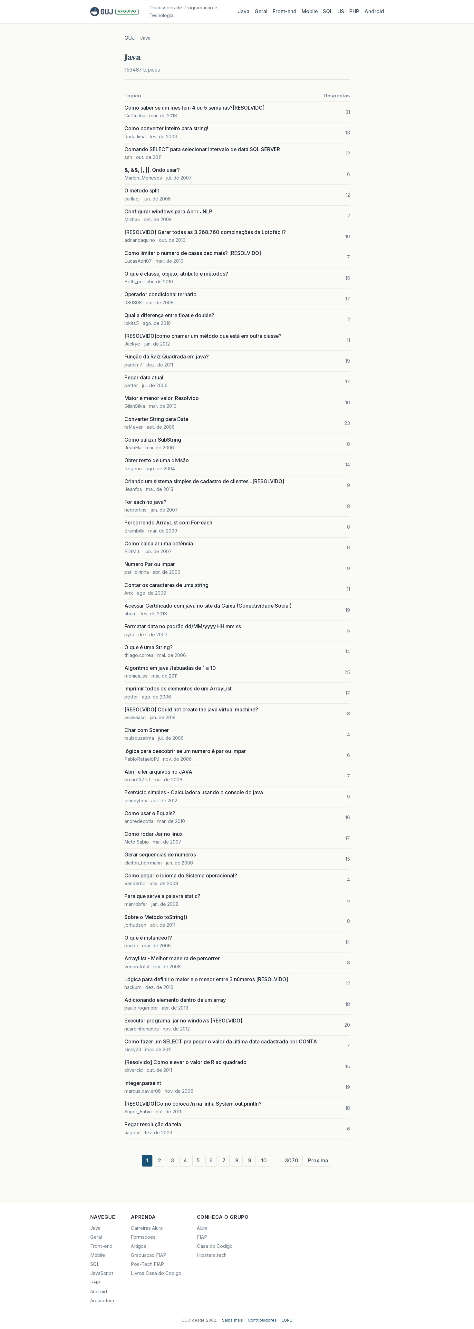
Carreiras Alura (147, 1228)
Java (243, 11)
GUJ (129, 38)
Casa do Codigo (215, 1246)
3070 (291, 1161)
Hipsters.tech (212, 1255)
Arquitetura (102, 1301)
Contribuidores (262, 1320)
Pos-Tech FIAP (147, 1264)
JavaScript (101, 1273)
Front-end (101, 1246)
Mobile (310, 11)
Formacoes (143, 1237)
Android (374, 11)
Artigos (138, 1246)
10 (264, 1161)
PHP (354, 11)
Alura (202, 1228)
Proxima (318, 1161)
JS (341, 11)
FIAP (202, 1237)
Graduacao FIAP (148, 1255)
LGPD (287, 1320)
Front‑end (284, 11)
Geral (261, 11)
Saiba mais (232, 1320)
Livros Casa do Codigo (156, 1273)
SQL (328, 11)
